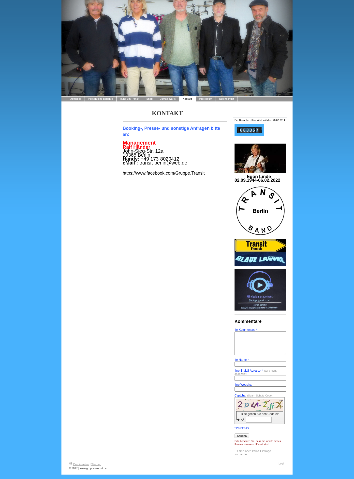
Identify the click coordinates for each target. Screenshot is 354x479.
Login (282, 467)
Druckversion (79, 468)
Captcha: (254, 400)
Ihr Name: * (242, 364)
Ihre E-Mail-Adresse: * (256, 377)
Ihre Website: (243, 389)
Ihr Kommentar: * (246, 329)
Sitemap (96, 468)
